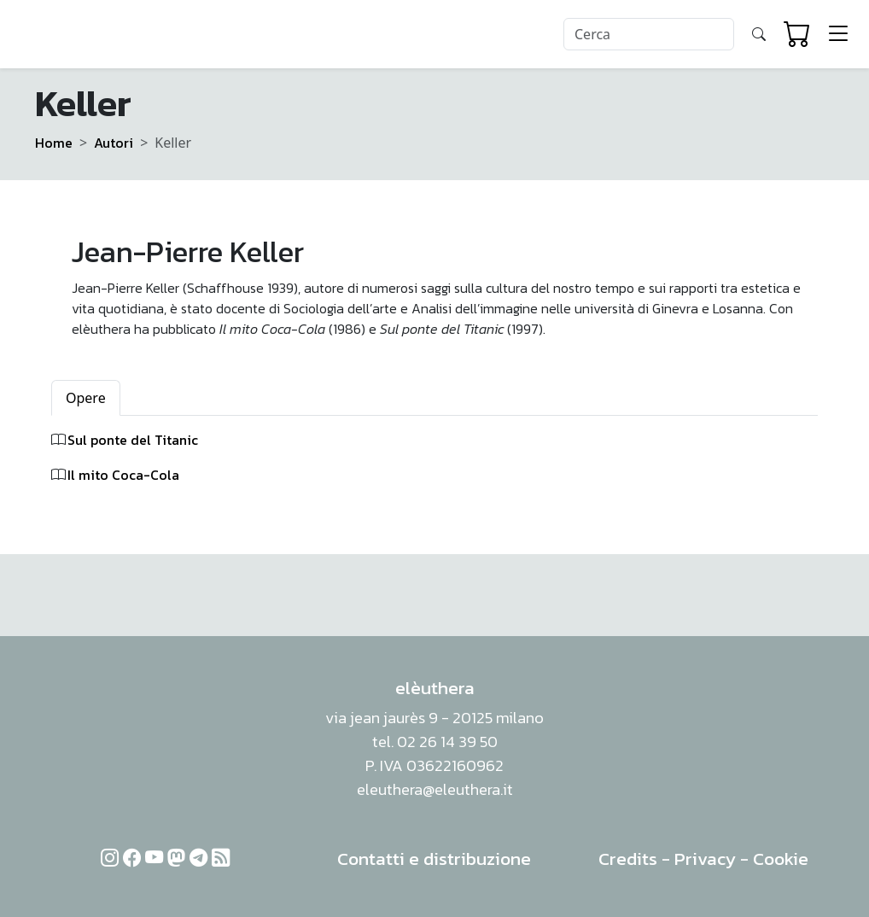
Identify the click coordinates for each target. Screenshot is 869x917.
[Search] (648, 34)
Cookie (780, 858)
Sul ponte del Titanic (132, 439)
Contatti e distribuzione (434, 858)
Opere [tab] (86, 397)
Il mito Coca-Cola (123, 474)
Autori (113, 142)
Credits (627, 858)
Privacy (705, 858)
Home (54, 142)
